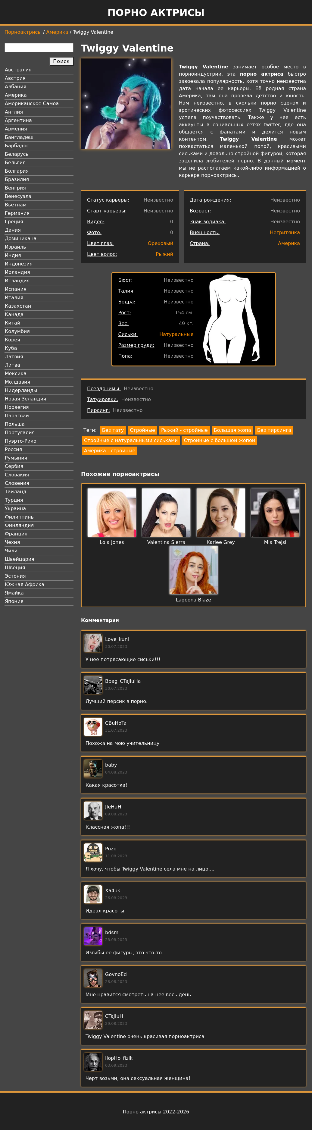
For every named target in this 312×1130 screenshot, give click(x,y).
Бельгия (15, 162)
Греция (14, 221)
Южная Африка (24, 584)
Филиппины (20, 517)
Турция (14, 500)
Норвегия (17, 407)
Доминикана (20, 238)
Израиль (15, 247)
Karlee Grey (221, 542)
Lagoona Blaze (193, 600)
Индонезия (19, 264)
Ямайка (14, 593)
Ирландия (17, 272)
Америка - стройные (109, 451)
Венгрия (15, 188)
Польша (15, 424)
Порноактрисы (23, 32)
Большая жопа (232, 430)
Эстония (15, 576)
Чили (11, 551)
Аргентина (18, 120)
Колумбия (17, 331)
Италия (14, 297)
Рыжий (164, 254)
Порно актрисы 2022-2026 (156, 1112)
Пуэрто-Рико (20, 441)
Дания (13, 230)
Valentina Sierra (166, 542)
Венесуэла (18, 196)
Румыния (16, 458)
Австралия (18, 70)
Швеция (15, 567)
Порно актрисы (156, 12)
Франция (16, 534)
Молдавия (17, 382)
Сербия (14, 466)
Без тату (113, 430)
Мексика (16, 373)
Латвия (14, 356)
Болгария (17, 171)
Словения (17, 483)
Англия (14, 112)
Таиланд (16, 491)
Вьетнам (16, 205)
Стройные (142, 430)
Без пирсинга (274, 430)
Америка (57, 32)
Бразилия (17, 179)
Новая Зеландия (25, 399)
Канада (14, 314)
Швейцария (19, 559)
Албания (15, 86)
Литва (12, 365)
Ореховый (160, 243)
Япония (14, 601)
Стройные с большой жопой (219, 440)
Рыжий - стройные (184, 430)
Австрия (15, 78)
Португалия (20, 432)
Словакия (17, 475)
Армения (16, 129)
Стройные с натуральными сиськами (131, 440)
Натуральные (176, 334)
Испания (16, 289)
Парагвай (17, 416)
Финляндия (19, 525)
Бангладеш (19, 137)
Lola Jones (112, 542)
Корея (12, 340)
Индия (13, 255)
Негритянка (285, 232)
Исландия (17, 281)
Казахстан (18, 306)
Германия (17, 213)
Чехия (12, 542)
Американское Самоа (32, 103)
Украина (15, 508)
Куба (11, 348)
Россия (13, 449)
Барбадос (17, 146)
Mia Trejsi (275, 542)
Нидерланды (21, 390)
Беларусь (17, 154)
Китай (12, 323)
